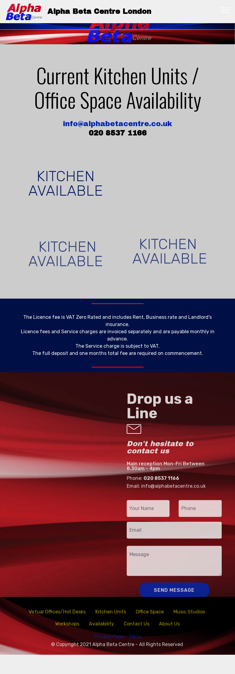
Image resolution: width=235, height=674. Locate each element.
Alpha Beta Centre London (99, 11)
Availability (101, 629)
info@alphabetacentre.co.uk (117, 124)
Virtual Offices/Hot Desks (57, 617)
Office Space (150, 617)
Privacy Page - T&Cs (117, 644)
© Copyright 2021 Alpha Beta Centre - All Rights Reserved (117, 652)
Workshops (67, 629)
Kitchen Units (110, 617)
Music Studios (189, 617)
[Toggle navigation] (225, 10)
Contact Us (136, 629)
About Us (169, 629)
